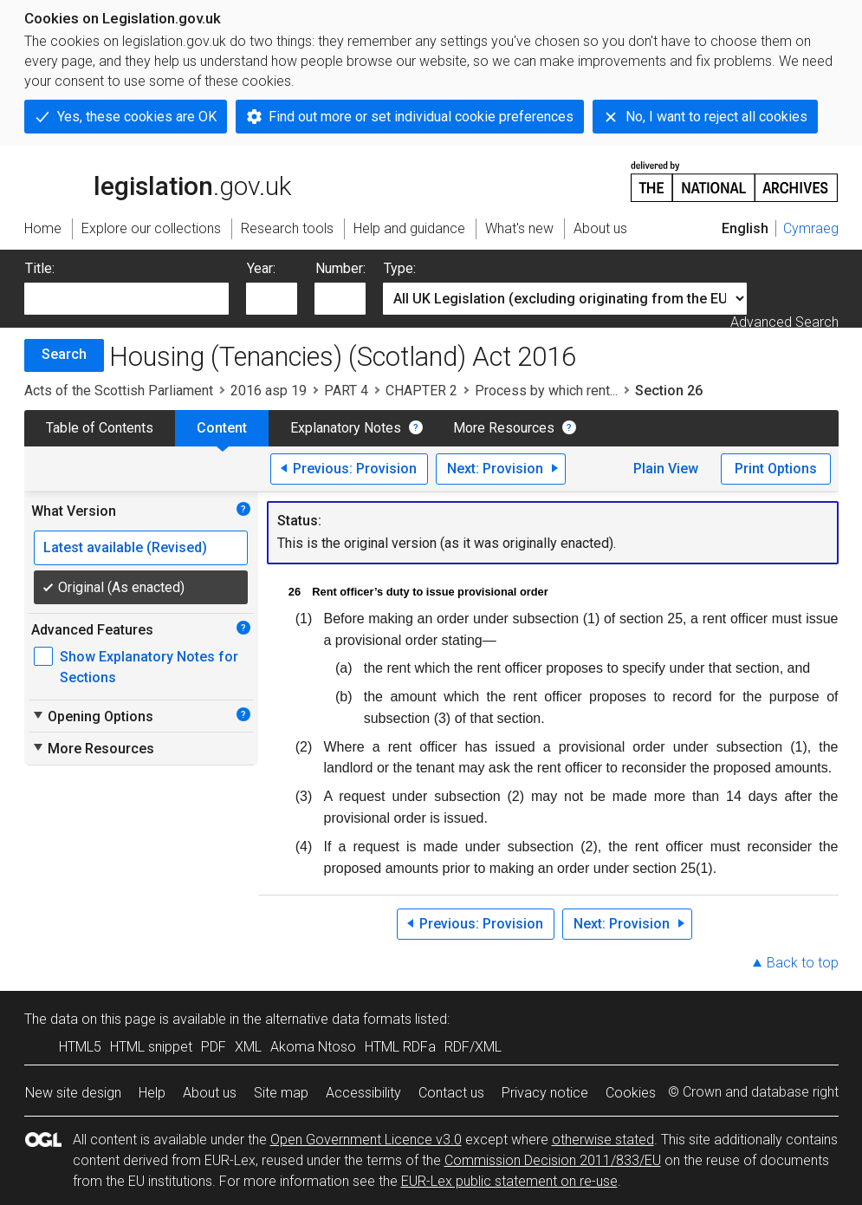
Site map (281, 1092)
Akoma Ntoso (313, 1047)
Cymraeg (811, 228)
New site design (73, 1092)
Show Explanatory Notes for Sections (149, 667)
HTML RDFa (400, 1047)
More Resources (503, 428)
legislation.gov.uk (157, 180)
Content (222, 428)
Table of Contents (99, 428)
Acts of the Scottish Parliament (118, 390)
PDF (213, 1047)
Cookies (631, 1092)
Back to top (803, 962)
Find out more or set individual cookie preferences (421, 116)
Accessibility (363, 1092)
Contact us (451, 1092)
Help (152, 1092)
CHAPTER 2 (421, 390)
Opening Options (92, 716)
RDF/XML (473, 1047)
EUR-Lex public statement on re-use (509, 1181)
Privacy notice (545, 1092)
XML (248, 1047)
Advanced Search (784, 322)
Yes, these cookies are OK (137, 116)
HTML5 (80, 1047)
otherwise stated (603, 1139)
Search (64, 354)
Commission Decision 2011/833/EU (552, 1160)
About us (210, 1092)
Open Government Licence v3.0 (366, 1139)
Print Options (776, 468)
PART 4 (346, 390)
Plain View (665, 468)
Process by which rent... (546, 390)
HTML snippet (151, 1047)
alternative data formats (338, 1019)
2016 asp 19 (268, 390)
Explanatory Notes (345, 428)
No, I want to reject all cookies (716, 116)
